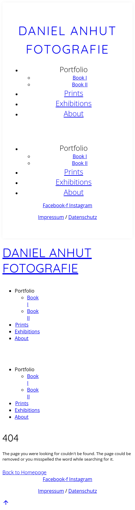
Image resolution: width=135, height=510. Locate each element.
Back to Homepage (24, 472)
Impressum (51, 217)
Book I (80, 77)
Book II (79, 84)
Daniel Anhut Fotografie (47, 260)
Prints (73, 93)
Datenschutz (82, 217)
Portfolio (74, 69)
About (74, 113)
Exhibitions (73, 103)
